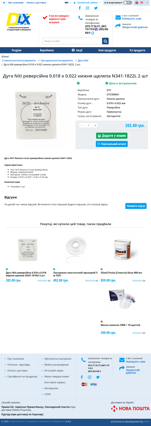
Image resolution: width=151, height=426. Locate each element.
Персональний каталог (113, 143)
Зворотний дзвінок (135, 27)
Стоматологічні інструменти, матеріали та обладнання (37, 421)
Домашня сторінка (4, 2)
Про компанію (15, 2)
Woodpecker (51, 388)
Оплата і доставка (36, 2)
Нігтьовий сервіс (54, 370)
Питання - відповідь (18, 364)
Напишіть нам (131, 18)
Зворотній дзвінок (133, 371)
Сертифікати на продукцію (22, 376)
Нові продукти (105, 50)
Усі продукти (135, 50)
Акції (78, 50)
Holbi (147, 421)
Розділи (16, 50)
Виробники (46, 50)
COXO (47, 394)
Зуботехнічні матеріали (57, 358)
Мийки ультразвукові (56, 364)
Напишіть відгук (136, 205)
